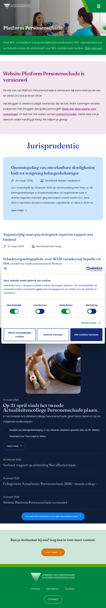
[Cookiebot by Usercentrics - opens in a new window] (88, 269)
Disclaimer (52, 589)
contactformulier (66, 114)
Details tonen (88, 322)
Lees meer (14, 446)
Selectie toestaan (53, 334)
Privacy (35, 589)
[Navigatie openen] (98, 6)
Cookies (70, 589)
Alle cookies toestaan (86, 334)
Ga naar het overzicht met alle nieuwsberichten (53, 516)
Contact (53, 599)
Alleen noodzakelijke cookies (19, 334)
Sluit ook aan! (93, 48)
